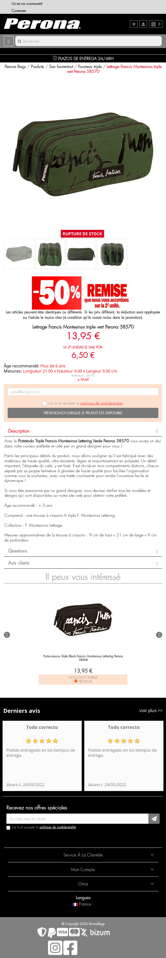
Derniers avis (21, 710)
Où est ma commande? (26, 4)
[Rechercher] (88, 41)
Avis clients (18, 563)
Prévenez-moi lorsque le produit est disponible (83, 413)
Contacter (18, 10)
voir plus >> (151, 710)
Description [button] (18, 431)
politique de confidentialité (101, 403)
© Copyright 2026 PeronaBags (83, 923)
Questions (17, 551)
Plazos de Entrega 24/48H (83, 58)
